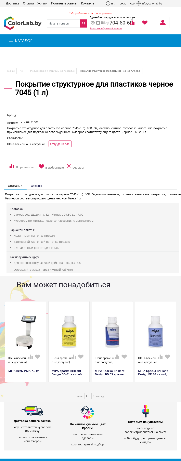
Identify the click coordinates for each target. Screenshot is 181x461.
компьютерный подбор (87, 444)
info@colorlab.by (149, 3)
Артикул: (13, 123)
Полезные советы (64, 3)
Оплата (28, 3)
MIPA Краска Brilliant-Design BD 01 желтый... (68, 372)
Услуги (42, 3)
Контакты (88, 3)
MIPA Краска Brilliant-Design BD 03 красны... (111, 372)
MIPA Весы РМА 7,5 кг (23, 371)
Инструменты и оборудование (96, 57)
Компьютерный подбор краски (38, 57)
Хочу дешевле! (60, 144)
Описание (15, 186)
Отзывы (36, 186)
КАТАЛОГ (20, 40)
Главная (10, 70)
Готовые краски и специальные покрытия (52, 70)
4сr (21, 70)
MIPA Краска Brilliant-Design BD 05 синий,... (154, 372)
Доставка (12, 3)
